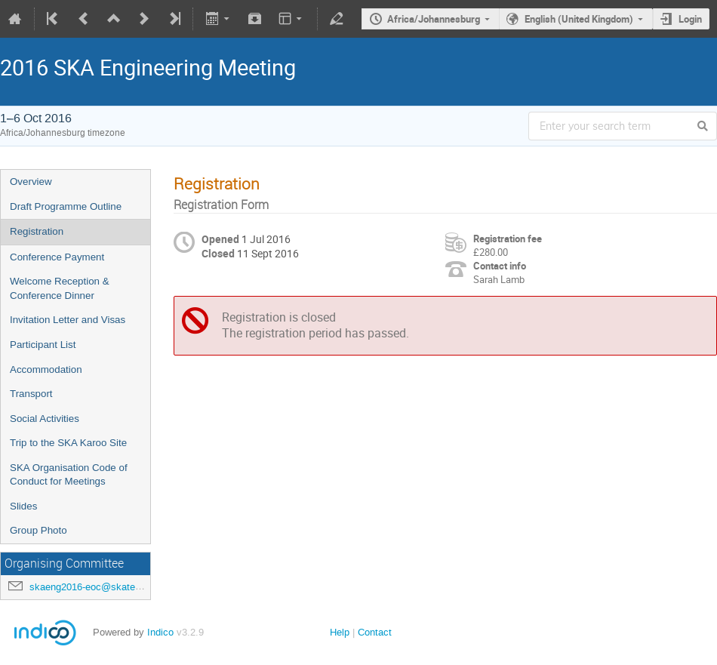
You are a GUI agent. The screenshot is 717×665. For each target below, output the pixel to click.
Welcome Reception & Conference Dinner (59, 288)
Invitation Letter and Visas (67, 319)
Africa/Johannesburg (433, 19)
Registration (36, 231)
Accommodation (46, 369)
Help (339, 632)
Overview (31, 181)
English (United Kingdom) (579, 19)
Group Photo (38, 530)
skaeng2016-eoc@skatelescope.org (107, 586)
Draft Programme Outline (66, 206)
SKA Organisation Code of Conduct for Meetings (69, 475)
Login (690, 19)
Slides (23, 506)
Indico (160, 632)
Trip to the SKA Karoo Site (68, 442)
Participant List (42, 344)
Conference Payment (57, 257)
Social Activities (44, 418)
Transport (31, 393)
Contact (375, 632)
